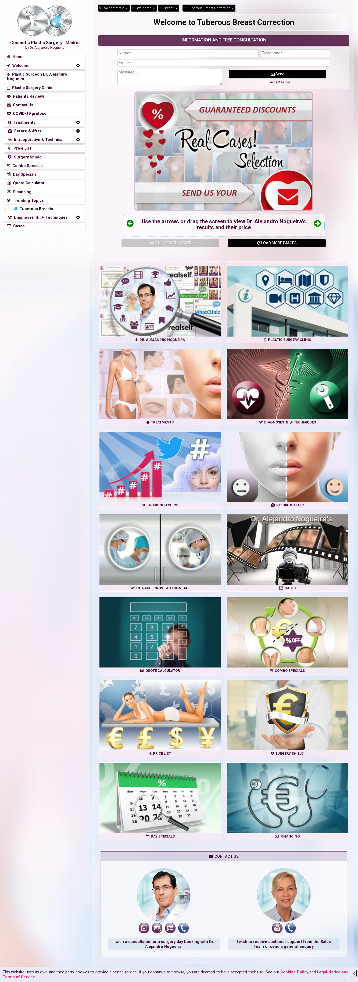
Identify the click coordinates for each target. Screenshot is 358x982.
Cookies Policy (294, 972)
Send (277, 74)
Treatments (21, 122)
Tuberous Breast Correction (207, 8)
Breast (166, 8)
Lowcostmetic (112, 8)
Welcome (142, 8)
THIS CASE (170, 243)
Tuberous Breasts (33, 209)
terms (286, 82)
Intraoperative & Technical (35, 139)
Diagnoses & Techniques (37, 217)
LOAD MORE (277, 243)
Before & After (24, 131)
